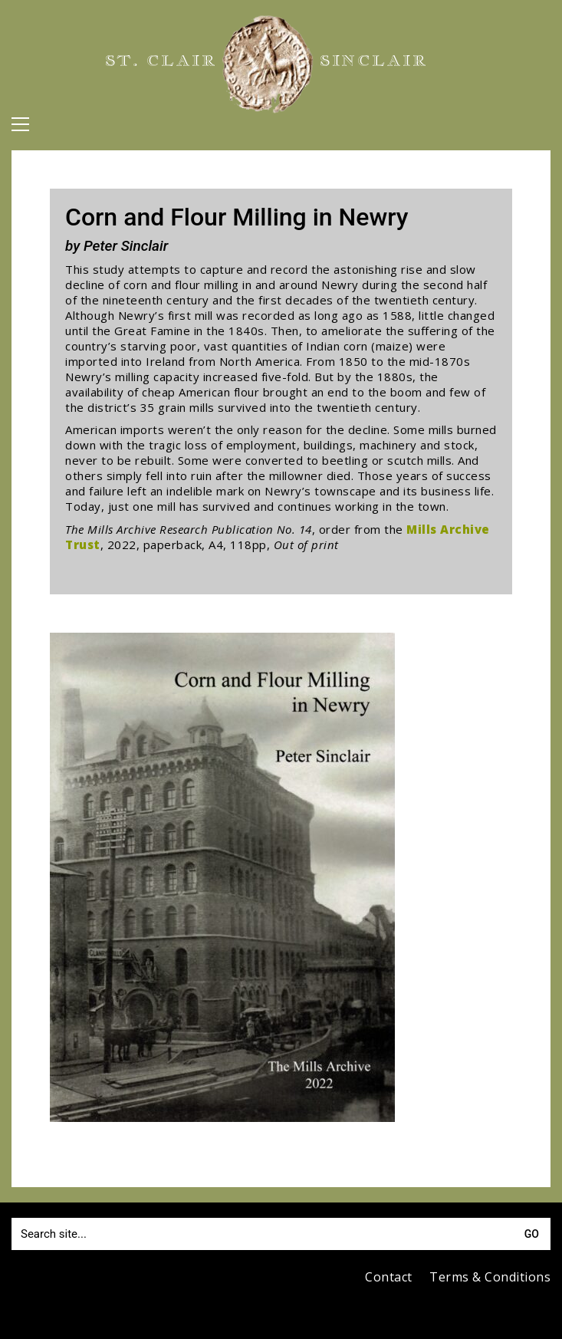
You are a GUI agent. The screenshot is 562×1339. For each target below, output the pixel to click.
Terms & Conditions (489, 1277)
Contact (388, 1277)
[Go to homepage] (268, 64)
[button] (20, 124)
